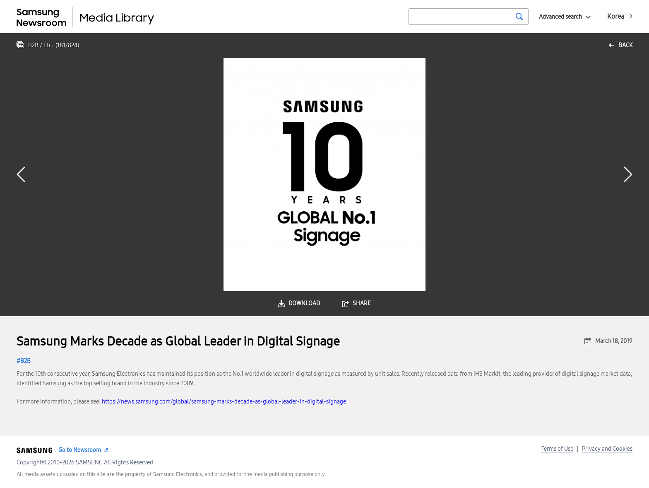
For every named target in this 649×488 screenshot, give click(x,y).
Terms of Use (557, 448)
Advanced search (560, 16)
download (304, 303)
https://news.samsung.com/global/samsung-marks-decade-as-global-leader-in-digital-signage (224, 401)
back (625, 45)
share (362, 303)
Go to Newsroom (79, 450)
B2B (25, 361)
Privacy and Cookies (607, 448)
